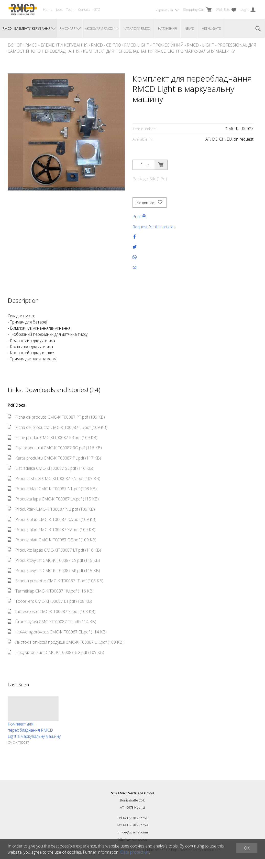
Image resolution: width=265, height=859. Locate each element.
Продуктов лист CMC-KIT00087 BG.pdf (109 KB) (56, 652)
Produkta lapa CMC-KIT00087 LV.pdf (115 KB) (53, 499)
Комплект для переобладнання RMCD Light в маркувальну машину (159, 51)
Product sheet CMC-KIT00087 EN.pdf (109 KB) (54, 478)
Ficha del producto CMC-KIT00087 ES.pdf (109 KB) (57, 427)
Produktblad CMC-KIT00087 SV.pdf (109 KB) (51, 529)
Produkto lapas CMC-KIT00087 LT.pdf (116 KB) (54, 550)
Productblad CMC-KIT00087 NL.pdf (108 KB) (52, 489)
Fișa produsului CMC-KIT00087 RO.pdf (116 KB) (55, 448)
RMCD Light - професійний (154, 45)
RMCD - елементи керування (56, 45)
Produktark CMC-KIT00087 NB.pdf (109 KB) (51, 509)
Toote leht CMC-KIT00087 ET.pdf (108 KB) (50, 601)
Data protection (134, 852)
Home (47, 9)
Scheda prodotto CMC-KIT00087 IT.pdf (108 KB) (55, 581)
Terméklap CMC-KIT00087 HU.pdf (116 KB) (51, 591)
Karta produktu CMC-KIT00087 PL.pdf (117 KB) (54, 458)
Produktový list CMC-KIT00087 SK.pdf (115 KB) (54, 570)
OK (247, 848)
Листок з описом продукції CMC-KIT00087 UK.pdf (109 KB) (66, 642)
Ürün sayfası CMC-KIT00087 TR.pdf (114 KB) (52, 621)
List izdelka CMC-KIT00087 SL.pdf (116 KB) (50, 468)
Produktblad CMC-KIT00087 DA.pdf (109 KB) (52, 519)
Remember (149, 202)
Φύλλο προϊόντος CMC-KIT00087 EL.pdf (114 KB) (57, 632)
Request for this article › (153, 227)
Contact (84, 9)
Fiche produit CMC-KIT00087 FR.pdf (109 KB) (52, 437)
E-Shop (15, 45)
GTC (96, 9)
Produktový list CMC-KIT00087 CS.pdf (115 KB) (54, 560)
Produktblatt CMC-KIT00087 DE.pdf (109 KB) (52, 540)
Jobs (59, 9)
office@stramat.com (132, 832)
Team (70, 9)
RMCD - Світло (106, 45)
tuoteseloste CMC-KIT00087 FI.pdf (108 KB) (51, 611)
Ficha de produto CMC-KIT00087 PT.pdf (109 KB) (56, 417)
